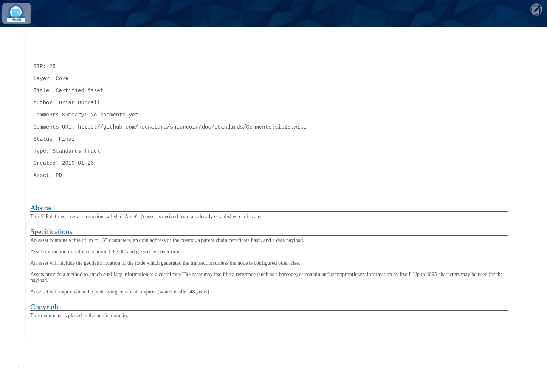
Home (16, 20)
